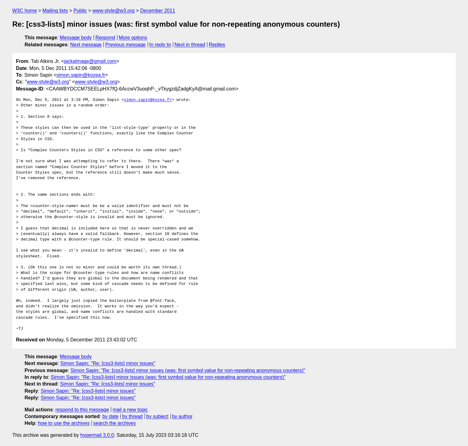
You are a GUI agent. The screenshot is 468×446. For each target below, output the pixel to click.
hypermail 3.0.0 (97, 435)
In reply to (160, 44)
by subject (157, 416)
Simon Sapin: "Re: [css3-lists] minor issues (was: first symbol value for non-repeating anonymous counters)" (187, 370)
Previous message (125, 44)
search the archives (114, 423)
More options (133, 37)
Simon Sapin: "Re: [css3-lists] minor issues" (107, 363)
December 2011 (157, 10)
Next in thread (189, 44)
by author (182, 416)
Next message (86, 44)
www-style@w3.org (113, 10)
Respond (105, 37)
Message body (76, 37)
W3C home (24, 10)
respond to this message (82, 409)
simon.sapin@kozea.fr (81, 75)
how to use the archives (64, 423)
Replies (217, 44)
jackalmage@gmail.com (90, 61)
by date (110, 416)
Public (80, 10)
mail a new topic (130, 409)
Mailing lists (55, 10)
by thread (132, 416)
